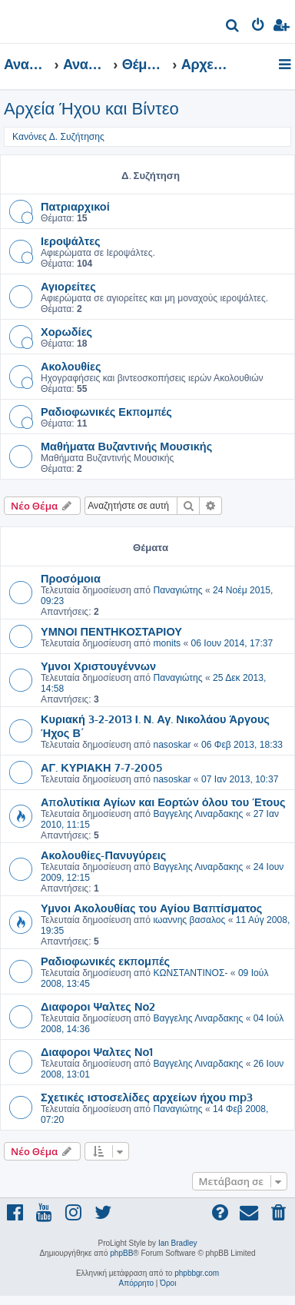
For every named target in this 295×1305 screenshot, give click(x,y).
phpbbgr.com (196, 1273)
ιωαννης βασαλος (189, 920)
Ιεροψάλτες (71, 240)
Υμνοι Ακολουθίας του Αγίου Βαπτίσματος (151, 908)
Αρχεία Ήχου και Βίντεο (91, 108)
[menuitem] (233, 27)
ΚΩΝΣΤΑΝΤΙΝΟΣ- (190, 973)
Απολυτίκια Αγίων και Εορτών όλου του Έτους (163, 802)
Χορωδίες (66, 331)
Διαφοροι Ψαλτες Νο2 (98, 1006)
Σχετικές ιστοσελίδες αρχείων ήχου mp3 (147, 1097)
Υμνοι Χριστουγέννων (98, 665)
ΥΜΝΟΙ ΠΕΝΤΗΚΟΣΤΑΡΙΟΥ (111, 631)
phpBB (121, 1253)
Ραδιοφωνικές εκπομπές (105, 961)
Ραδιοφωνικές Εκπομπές (106, 411)
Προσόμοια (71, 578)
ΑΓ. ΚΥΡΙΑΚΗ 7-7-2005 (101, 767)
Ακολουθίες (71, 366)
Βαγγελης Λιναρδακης (198, 814)
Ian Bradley (177, 1243)
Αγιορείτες (68, 286)
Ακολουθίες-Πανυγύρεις (103, 855)
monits (167, 643)
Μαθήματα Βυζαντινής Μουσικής (126, 446)
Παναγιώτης (177, 590)
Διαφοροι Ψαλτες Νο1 (97, 1051)
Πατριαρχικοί (75, 206)
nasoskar (172, 744)
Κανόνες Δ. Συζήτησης (58, 136)
